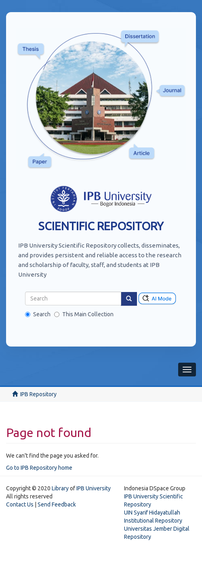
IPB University (93, 488)
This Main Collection (84, 314)
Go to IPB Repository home (39, 467)
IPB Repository (38, 394)
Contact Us (20, 504)
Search (37, 314)
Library (60, 488)
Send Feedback (57, 504)
